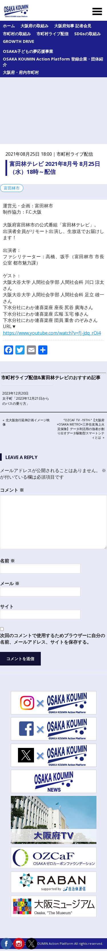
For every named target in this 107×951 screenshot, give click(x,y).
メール (9, 583)
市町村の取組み (17, 33)
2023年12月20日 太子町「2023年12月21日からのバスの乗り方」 (25, 398)
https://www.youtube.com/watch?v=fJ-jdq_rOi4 (52, 333)
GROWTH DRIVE (18, 41)
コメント (12, 490)
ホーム (9, 25)
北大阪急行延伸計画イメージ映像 (26, 422)
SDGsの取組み (87, 33)
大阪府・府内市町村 (21, 72)
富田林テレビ (54, 377)
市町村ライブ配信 (52, 33)
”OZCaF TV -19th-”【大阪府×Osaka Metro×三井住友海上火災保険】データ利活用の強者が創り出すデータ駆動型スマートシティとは (80, 429)
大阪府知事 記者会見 (72, 25)
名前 (7, 561)
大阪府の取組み (35, 25)
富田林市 (12, 188)
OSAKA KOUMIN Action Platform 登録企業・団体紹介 (53, 61)
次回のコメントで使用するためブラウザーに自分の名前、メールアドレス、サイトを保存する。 (52, 638)
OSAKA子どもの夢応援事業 (28, 51)
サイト (7, 606)
